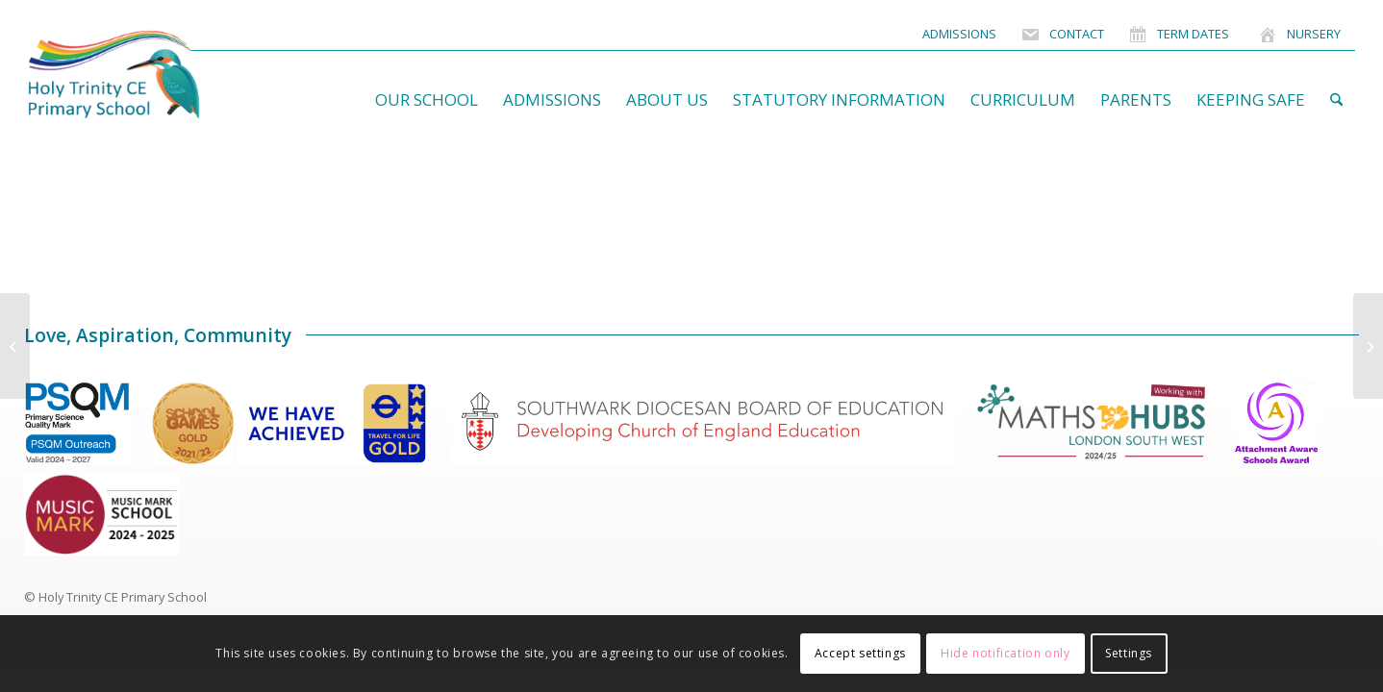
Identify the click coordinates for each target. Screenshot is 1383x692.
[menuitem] (959, 34)
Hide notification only (1005, 653)
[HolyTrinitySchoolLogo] (151, 75)
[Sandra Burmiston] (15, 346)
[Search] (1336, 100)
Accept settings (860, 653)
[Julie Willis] (1368, 346)
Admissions (959, 33)
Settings (1128, 653)
